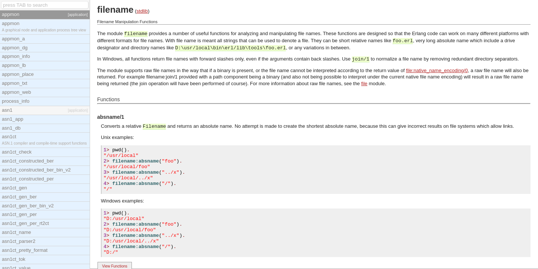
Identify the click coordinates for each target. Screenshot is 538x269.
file (364, 83)
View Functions (114, 266)
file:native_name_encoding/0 (437, 70)
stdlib (142, 11)
